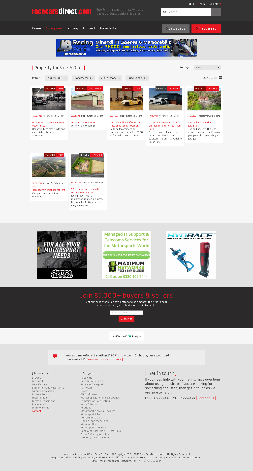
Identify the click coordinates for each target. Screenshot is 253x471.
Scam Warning (40, 407)
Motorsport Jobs (90, 414)
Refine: (36, 78)
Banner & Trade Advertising (48, 387)
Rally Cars (87, 387)
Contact (89, 28)
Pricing (73, 28)
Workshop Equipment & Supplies (100, 397)
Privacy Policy (40, 394)
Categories (54, 28)
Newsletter (109, 28)
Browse (36, 377)
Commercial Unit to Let (83, 122)
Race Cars (86, 377)
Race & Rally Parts (92, 381)
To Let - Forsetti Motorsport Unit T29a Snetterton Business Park (165, 126)
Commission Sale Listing (95, 401)
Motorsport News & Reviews (98, 410)
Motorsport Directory (93, 427)
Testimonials (40, 397)
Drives (84, 391)
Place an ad (206, 28)
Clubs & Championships (95, 434)
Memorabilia (88, 424)
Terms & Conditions (43, 401)
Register (214, 3)
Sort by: (184, 67)
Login (201, 3)
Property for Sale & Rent (95, 437)
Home (36, 28)
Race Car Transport (92, 384)
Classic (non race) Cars (94, 420)
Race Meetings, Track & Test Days (101, 430)
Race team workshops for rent (48, 190)
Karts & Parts (89, 404)
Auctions (86, 407)
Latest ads (175, 28)
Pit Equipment (89, 394)
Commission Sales (43, 391)
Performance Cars (91, 417)
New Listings (39, 384)
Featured (37, 381)
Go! (216, 12)
